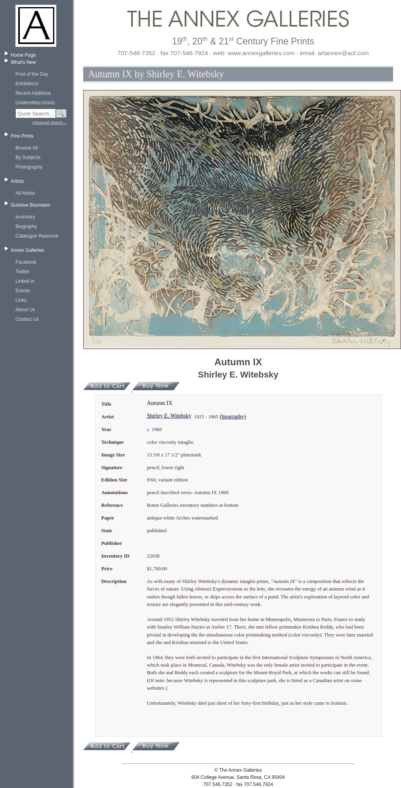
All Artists (25, 193)
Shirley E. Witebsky (169, 416)
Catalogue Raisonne (37, 236)
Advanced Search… (49, 122)
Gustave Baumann (30, 205)
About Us (25, 310)
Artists (17, 181)
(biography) (233, 417)
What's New (23, 62)
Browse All (26, 148)
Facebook (25, 262)
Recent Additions (33, 93)
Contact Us (27, 319)
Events (22, 290)
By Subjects (27, 157)
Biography (26, 226)
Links (21, 300)
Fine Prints (22, 136)
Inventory (25, 217)
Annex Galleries (27, 250)
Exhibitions (26, 83)
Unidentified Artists (35, 102)
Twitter (22, 271)
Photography (28, 167)
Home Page (23, 55)
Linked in (24, 281)
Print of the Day (31, 74)
